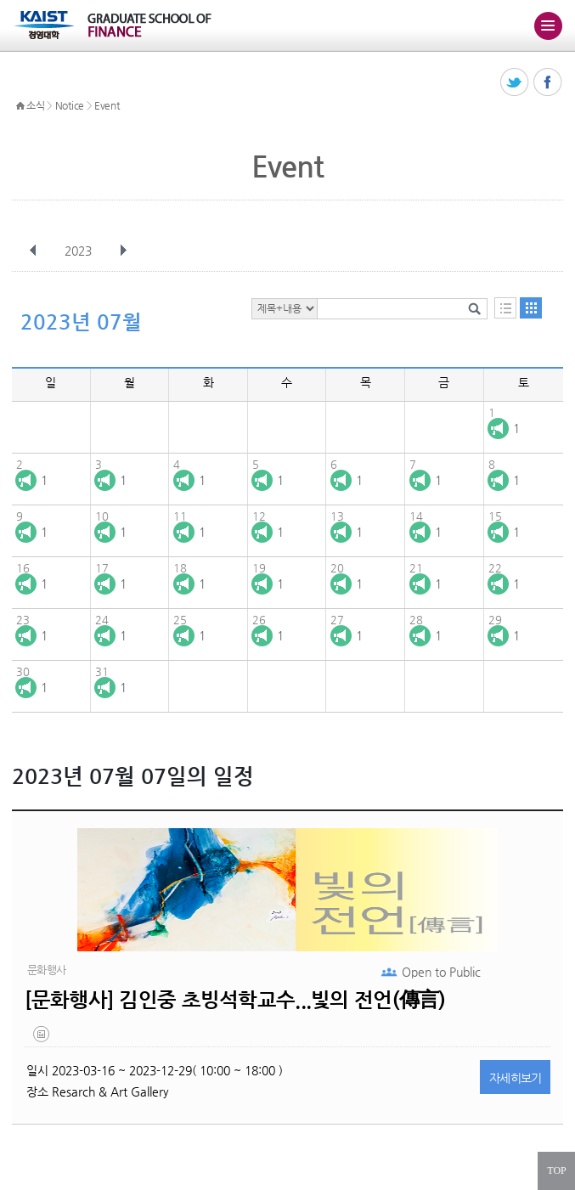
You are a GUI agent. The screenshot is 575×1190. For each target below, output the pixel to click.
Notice (69, 105)
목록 (505, 308)
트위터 (515, 83)
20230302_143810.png (42, 1038)
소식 (35, 105)
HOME (20, 106)
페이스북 (548, 83)
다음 (123, 250)
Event (107, 105)
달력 (531, 308)
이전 (33, 250)
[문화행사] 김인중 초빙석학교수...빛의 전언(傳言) (235, 1000)
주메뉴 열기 (548, 25)
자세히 (515, 1078)
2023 (80, 250)
